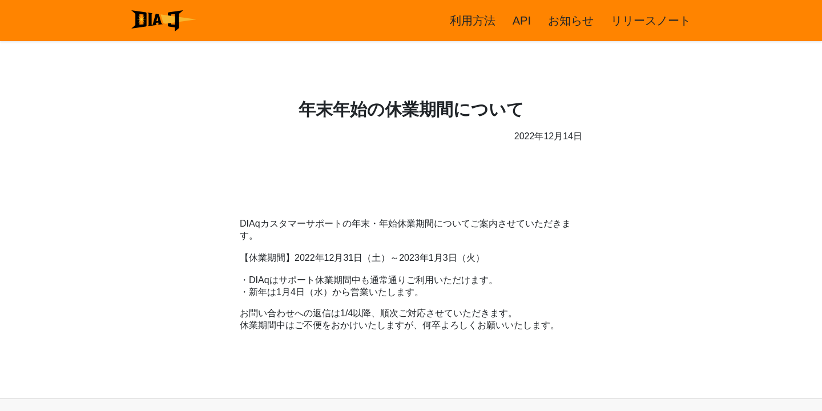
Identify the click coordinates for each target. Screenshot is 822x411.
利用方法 (472, 20)
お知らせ (571, 20)
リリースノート (651, 20)
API (522, 20)
